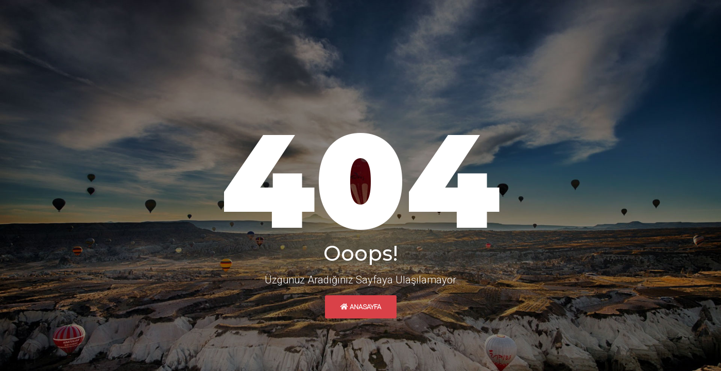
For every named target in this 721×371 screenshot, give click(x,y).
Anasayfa (360, 307)
